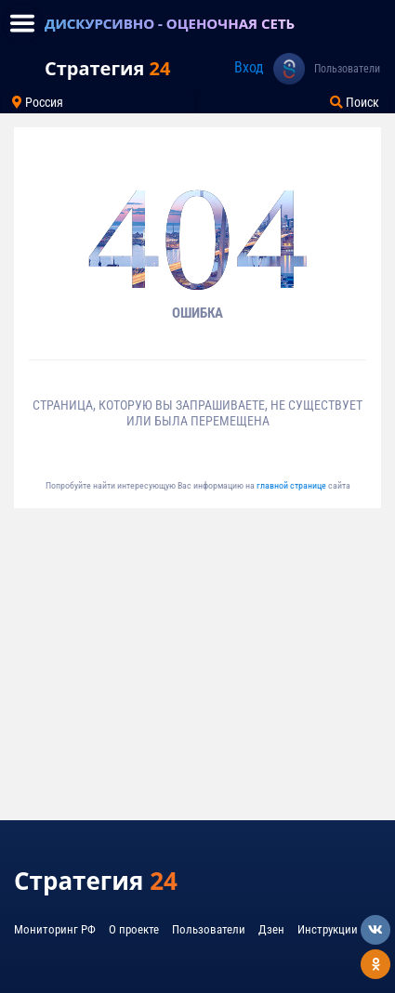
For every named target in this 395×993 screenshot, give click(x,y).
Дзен (271, 929)
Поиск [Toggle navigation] (354, 102)
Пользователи (347, 68)
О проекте (134, 929)
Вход (249, 67)
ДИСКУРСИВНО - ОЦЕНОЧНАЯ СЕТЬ (170, 23)
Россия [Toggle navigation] (37, 102)
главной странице (292, 485)
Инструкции (327, 929)
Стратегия (107, 68)
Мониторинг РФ (55, 929)
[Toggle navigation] (22, 23)
